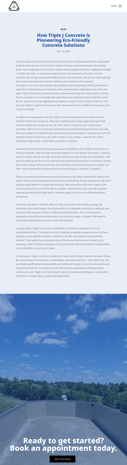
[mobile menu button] (120, 6)
